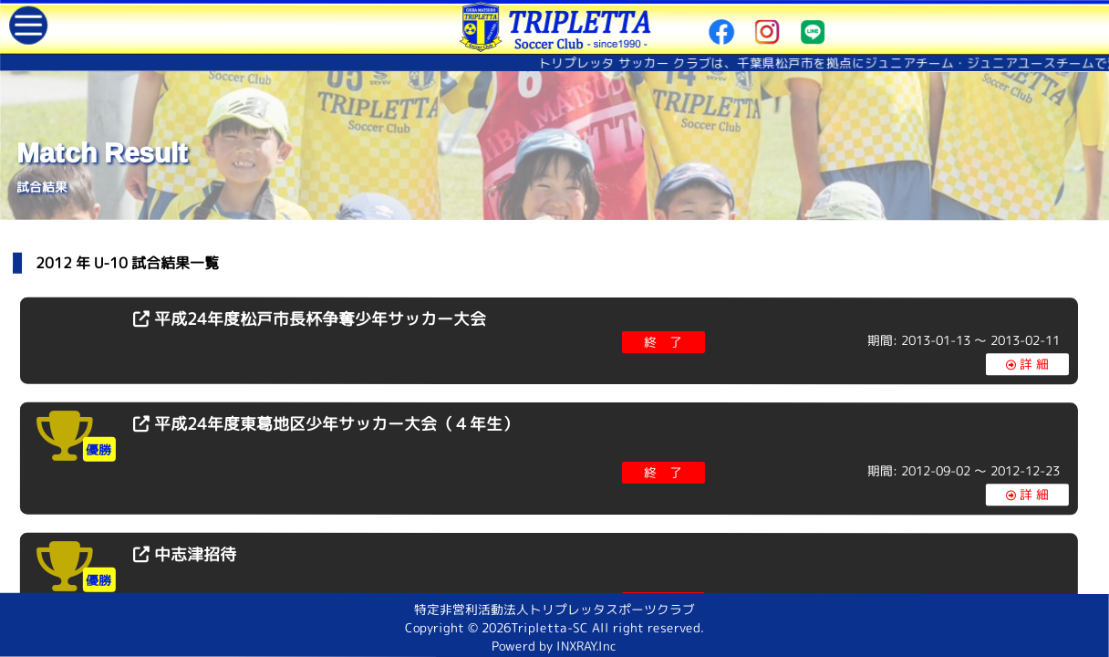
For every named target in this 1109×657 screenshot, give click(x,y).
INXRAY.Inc (587, 645)
